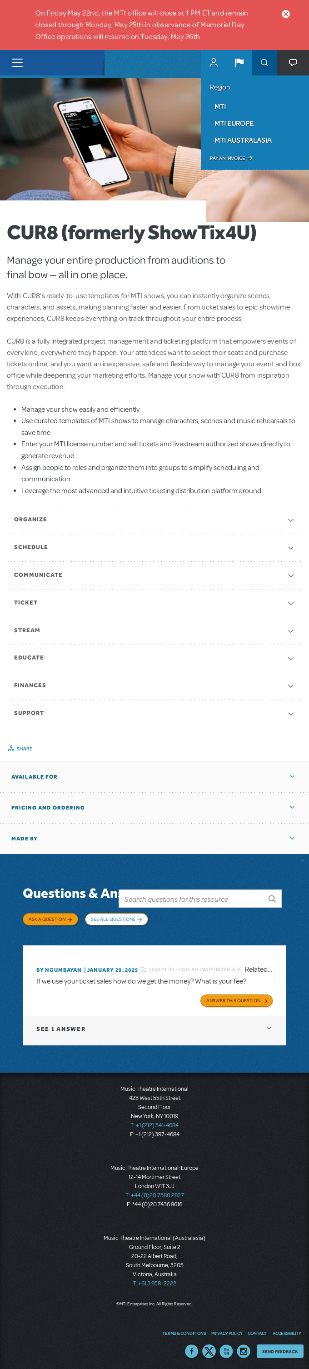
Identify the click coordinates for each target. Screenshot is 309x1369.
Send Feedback (280, 1348)
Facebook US (192, 1348)
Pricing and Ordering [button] (48, 807)
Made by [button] (24, 838)
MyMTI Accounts (213, 62)
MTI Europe (234, 123)
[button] (239, 62)
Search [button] (264, 62)
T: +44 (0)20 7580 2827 (154, 1192)
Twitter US (209, 1348)
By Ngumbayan (59, 967)
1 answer (60, 1025)
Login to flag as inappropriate (195, 966)
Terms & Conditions (184, 1330)
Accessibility (287, 1330)
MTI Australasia (243, 140)
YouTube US (226, 1348)
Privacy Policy (226, 1330)
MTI (220, 106)
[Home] (51, 62)
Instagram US (243, 1348)
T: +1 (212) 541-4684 (154, 1122)
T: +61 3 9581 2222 (154, 1280)
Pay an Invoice (227, 158)
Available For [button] (34, 777)
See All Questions (113, 919)
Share (25, 748)
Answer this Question (233, 997)
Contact (257, 1330)
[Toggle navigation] (17, 62)
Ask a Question (47, 919)
